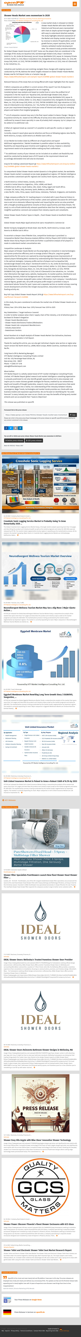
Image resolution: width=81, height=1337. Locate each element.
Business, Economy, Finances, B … (21, 776)
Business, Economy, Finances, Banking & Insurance (35, 18)
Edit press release (34, 440)
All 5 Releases (9, 800)
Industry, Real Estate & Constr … (21, 516)
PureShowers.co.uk (9, 872)
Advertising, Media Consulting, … (21, 1245)
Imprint (7, 1331)
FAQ (3, 1331)
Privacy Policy (15, 1331)
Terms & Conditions (26, 1331)
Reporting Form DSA (52, 1331)
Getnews (6, 956)
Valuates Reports (9, 1247)
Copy (72, 415)
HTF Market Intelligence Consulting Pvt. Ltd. (29, 20)
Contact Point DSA (39, 1331)
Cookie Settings (64, 1331)
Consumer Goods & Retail (19, 870)
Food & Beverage (16, 689)
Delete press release (14, 440)
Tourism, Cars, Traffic (17, 603)
